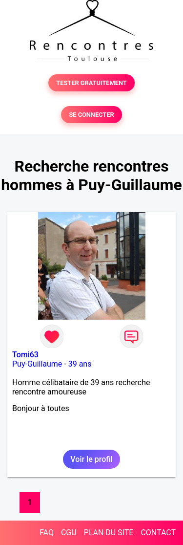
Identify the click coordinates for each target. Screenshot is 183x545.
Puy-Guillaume (37, 364)
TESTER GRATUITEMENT (91, 83)
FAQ (47, 532)
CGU (69, 532)
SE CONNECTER (91, 114)
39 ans (80, 364)
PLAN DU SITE (109, 532)
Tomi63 (25, 354)
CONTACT (158, 532)
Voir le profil (91, 459)
